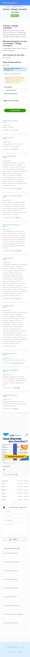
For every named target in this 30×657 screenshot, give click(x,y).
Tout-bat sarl (17, 217)
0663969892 (6, 466)
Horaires (15, 502)
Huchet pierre (17, 298)
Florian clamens (18, 188)
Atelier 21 (16, 408)
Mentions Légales (12, 652)
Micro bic (16, 149)
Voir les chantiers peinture (10, 553)
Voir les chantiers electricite (10, 588)
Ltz (14, 346)
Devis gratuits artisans (18, 6)
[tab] (15, 121)
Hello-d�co (17, 388)
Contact (20, 652)
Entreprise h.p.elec (18, 363)
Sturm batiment (18, 250)
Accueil (8, 6)
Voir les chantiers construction (11, 605)
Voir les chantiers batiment (10, 623)
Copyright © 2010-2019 (12, 647)
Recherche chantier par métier (12, 548)
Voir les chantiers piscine (10, 596)
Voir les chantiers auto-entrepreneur (13, 614)
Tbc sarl (16, 130)
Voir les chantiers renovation (11, 562)
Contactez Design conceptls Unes (17, 507)
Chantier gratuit (9, 3)
